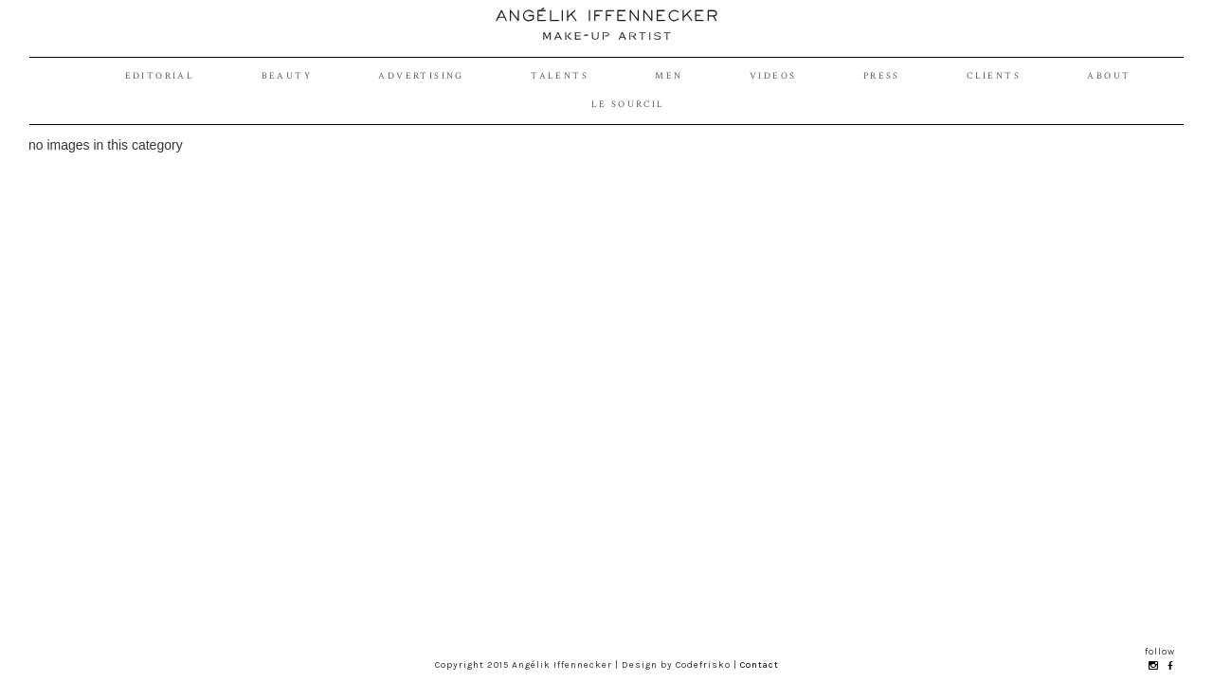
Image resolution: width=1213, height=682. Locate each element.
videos (773, 76)
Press (881, 76)
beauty (287, 76)
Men (668, 76)
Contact (759, 665)
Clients (994, 76)
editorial (160, 76)
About (1109, 76)
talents (559, 76)
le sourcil (628, 105)
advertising (420, 76)
